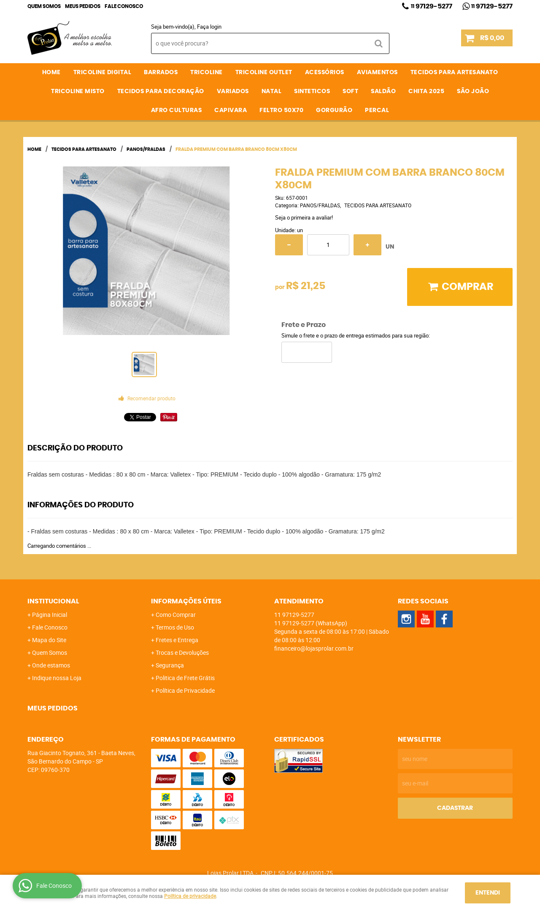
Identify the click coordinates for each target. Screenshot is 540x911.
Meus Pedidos (82, 6)
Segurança (170, 665)
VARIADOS (233, 91)
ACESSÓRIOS (324, 72)
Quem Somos (44, 6)
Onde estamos (51, 665)
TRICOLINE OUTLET (263, 72)
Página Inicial (49, 615)
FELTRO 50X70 (281, 110)
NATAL (272, 91)
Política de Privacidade (185, 690)
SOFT (350, 91)
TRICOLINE (206, 72)
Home (51, 72)
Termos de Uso (175, 627)
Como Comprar (176, 615)
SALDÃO (383, 91)
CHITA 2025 (426, 91)
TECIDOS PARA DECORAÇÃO (160, 91)
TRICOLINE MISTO (78, 91)
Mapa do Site (49, 640)
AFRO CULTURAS (176, 110)
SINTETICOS (312, 91)
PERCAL (377, 110)
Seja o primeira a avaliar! (304, 217)
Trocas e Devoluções (182, 652)
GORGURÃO (334, 110)
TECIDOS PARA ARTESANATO (454, 72)
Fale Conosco (124, 6)
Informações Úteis (186, 601)
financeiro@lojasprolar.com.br (314, 648)
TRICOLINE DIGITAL (102, 72)
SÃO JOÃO (473, 91)
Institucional (53, 601)
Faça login (209, 26)
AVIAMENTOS (377, 72)
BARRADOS (161, 72)
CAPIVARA (230, 110)
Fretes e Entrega (177, 640)
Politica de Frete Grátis (185, 678)
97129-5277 (431, 6)
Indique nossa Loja (56, 678)
